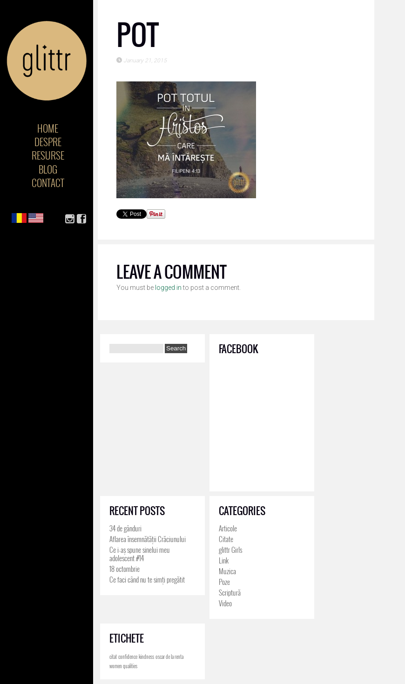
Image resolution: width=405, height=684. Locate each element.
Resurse (48, 155)
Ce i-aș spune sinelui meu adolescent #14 (139, 553)
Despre (47, 141)
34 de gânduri (125, 528)
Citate (226, 539)
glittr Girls (230, 549)
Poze (224, 582)
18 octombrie (124, 568)
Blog (48, 169)
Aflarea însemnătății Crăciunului (147, 539)
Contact (48, 182)
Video (225, 603)
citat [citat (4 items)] (113, 656)
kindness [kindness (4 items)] (146, 656)
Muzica (227, 571)
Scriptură (230, 592)
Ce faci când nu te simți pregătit (147, 579)
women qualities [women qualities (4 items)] (123, 666)
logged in (168, 287)
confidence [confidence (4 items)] (127, 656)
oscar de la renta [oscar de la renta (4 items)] (169, 656)
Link (224, 560)
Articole (228, 528)
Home (47, 128)
